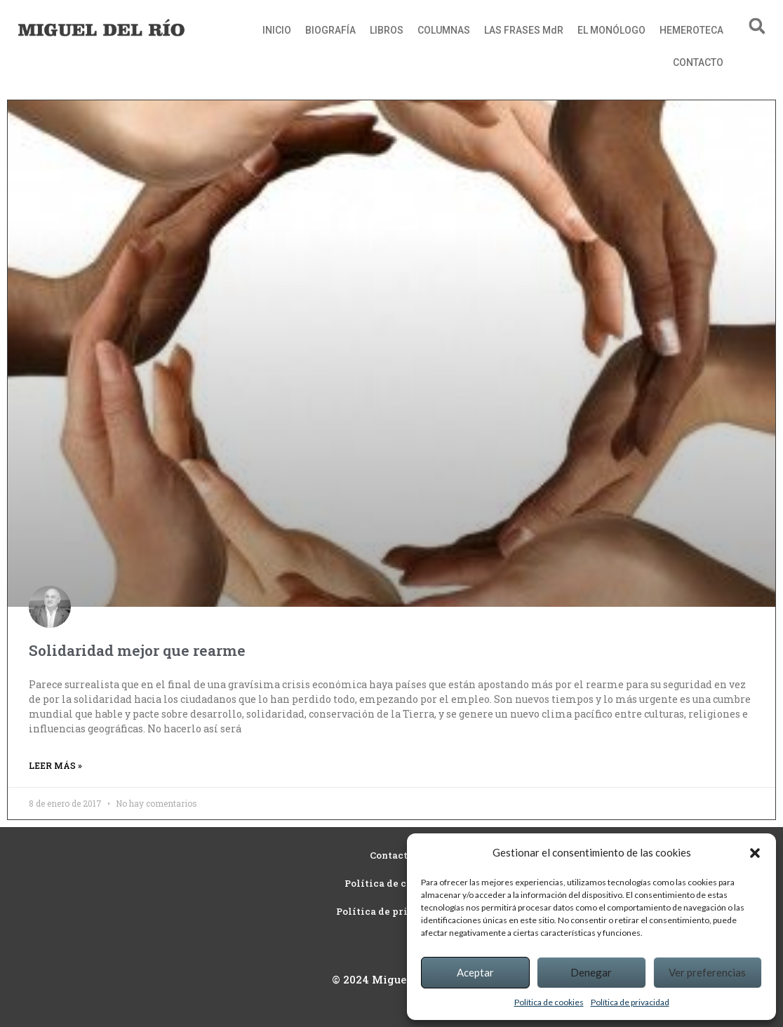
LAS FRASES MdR (523, 30)
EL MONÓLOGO (611, 30)
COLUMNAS (443, 30)
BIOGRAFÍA (330, 30)
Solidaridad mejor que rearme (137, 650)
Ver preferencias (707, 972)
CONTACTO (698, 62)
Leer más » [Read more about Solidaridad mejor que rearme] (55, 765)
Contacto (391, 855)
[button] (755, 853)
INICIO (276, 30)
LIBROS (386, 30)
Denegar (591, 972)
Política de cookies (549, 1002)
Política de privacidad (630, 1002)
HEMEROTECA (691, 30)
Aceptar (475, 972)
